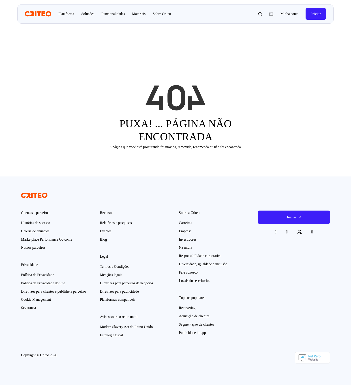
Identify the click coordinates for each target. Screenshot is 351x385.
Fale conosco (188, 272)
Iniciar (316, 14)
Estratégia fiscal (111, 335)
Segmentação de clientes (196, 324)
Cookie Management (36, 299)
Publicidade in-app (192, 333)
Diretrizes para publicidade (119, 291)
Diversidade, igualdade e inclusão (203, 264)
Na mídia (185, 247)
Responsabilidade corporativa (200, 256)
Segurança (28, 308)
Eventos (106, 231)
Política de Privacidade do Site (43, 283)
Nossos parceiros (33, 247)
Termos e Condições (114, 266)
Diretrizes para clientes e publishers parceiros (53, 291)
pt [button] (271, 14)
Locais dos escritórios (194, 281)
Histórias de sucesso (35, 223)
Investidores (187, 239)
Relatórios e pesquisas (116, 223)
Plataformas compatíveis (117, 299)
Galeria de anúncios (35, 231)
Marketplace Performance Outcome (46, 239)
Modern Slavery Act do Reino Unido (126, 327)
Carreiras (185, 223)
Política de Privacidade (37, 275)
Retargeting (187, 308)
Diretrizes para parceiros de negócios (126, 283)
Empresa (185, 231)
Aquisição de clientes (194, 316)
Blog (103, 239)
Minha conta (289, 14)
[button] (260, 14)
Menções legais (111, 275)
